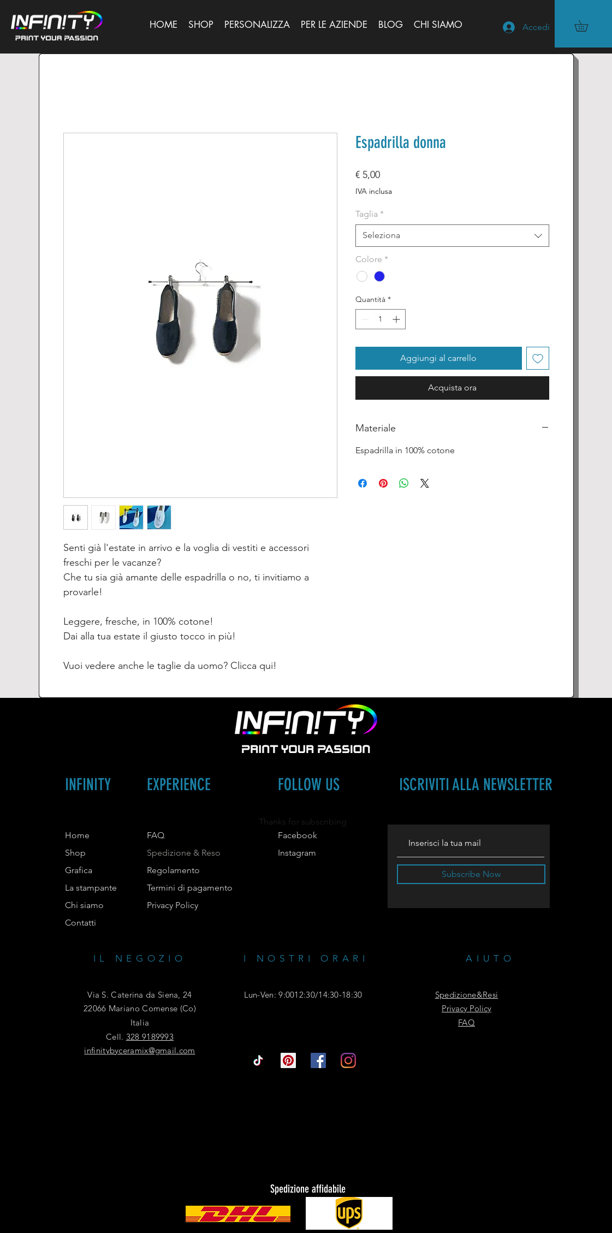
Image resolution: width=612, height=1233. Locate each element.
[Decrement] (364, 319)
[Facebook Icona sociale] (318, 1060)
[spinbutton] (380, 319)
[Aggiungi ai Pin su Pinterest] (383, 483)
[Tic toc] (258, 1060)
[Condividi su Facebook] (362, 483)
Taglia (369, 214)
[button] (586, 26)
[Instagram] (348, 1060)
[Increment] (397, 319)
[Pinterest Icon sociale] (288, 1060)
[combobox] (452, 235)
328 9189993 (150, 1037)
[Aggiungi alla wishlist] (537, 358)
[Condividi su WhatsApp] (404, 483)
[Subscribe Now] (471, 874)
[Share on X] (424, 483)
